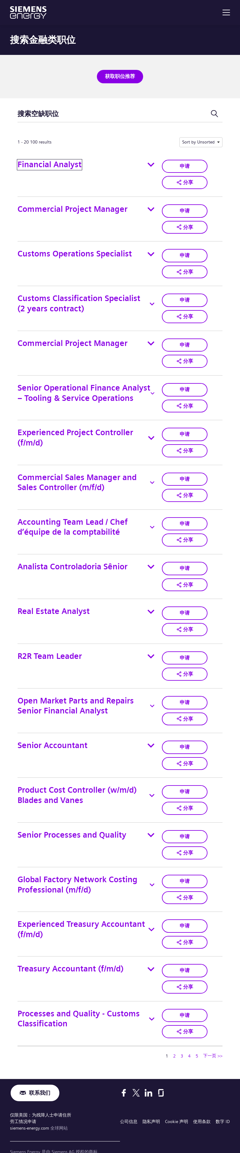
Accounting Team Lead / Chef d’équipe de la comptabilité (73, 520)
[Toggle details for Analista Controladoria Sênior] (151, 558)
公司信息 (129, 1103)
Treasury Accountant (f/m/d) (70, 953)
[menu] (226, 12)
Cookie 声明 (176, 1103)
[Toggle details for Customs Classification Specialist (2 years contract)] (152, 300)
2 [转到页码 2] (174, 1038)
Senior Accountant (53, 734)
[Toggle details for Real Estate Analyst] (151, 602)
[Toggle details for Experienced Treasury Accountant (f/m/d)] (151, 914)
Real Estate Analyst (54, 602)
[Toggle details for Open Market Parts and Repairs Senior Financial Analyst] (152, 695)
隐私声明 (151, 1103)
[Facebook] (124, 1076)
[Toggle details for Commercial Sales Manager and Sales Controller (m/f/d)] (152, 476)
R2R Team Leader (50, 646)
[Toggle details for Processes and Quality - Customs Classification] (151, 1002)
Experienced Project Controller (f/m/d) (75, 432)
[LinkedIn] (148, 1076)
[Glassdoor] (161, 1076)
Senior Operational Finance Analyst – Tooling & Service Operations (84, 388)
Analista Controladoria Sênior (73, 558)
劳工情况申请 (23, 1103)
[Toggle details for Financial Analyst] (151, 163)
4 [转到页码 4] (189, 1038)
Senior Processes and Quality (72, 821)
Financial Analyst (50, 163)
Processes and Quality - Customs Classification (79, 1002)
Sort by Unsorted (198, 141)
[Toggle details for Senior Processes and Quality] (151, 821)
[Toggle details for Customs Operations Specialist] (151, 251)
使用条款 (202, 1103)
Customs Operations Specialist (75, 251)
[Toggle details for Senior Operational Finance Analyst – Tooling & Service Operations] (152, 388)
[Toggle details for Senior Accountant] (151, 734)
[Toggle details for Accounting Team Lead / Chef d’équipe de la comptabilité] (152, 519)
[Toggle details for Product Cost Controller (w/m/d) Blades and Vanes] (151, 783)
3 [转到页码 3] (182, 1038)
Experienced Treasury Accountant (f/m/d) (81, 914)
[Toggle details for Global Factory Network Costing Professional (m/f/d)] (152, 870)
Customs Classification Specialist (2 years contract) (79, 300)
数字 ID (223, 1103)
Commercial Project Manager (73, 207)
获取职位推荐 (120, 76)
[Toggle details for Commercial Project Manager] (151, 207)
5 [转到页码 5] (197, 1038)
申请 (185, 165)
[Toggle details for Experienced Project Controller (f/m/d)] (151, 432)
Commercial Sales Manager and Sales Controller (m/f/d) (77, 476)
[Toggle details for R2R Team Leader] (151, 646)
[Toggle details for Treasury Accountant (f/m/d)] (151, 953)
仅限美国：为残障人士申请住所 (40, 1097)
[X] (136, 1076)
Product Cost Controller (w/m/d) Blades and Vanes (77, 783)
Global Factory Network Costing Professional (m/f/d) (78, 871)
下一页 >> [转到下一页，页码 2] (212, 1038)
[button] (185, 180)
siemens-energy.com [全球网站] (30, 1109)
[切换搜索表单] (214, 113)
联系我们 (39, 1076)
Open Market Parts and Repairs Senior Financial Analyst (76, 695)
